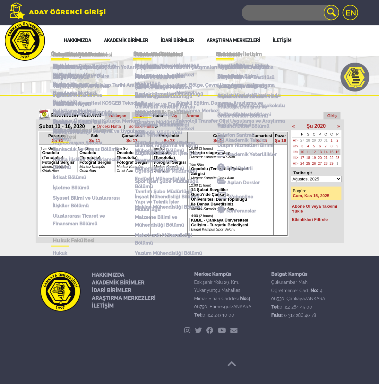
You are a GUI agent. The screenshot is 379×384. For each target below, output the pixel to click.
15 (331, 152)
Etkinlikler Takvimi (76, 115)
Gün (139, 115)
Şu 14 (219, 140)
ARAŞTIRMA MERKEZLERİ (124, 298)
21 (326, 158)
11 (308, 152)
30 (320, 140)
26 (314, 163)
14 (326, 152)
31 (326, 140)
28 (308, 140)
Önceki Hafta (109, 126)
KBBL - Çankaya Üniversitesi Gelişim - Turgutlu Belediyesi (219, 222)
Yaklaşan (117, 115)
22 (331, 158)
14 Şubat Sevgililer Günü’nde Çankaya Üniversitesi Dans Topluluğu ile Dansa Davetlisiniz (219, 196)
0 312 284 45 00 (296, 307)
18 (308, 158)
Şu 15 (261, 140)
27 (302, 140)
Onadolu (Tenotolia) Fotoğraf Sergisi (58, 157)
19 (314, 158)
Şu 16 (280, 140)
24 (302, 163)
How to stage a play (210, 152)
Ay (174, 115)
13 (320, 152)
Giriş (332, 115)
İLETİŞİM (103, 306)
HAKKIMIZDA (108, 275)
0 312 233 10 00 (218, 315)
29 (314, 140)
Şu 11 (94, 140)
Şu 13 (169, 140)
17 (302, 158)
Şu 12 (132, 140)
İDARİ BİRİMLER (111, 290)
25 (308, 163)
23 (337, 158)
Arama (192, 115)
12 (314, 152)
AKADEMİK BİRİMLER (118, 283)
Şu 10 (57, 140)
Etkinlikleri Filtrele (310, 219)
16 (337, 152)
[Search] (290, 13)
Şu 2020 (316, 126)
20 (320, 158)
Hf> (295, 140)
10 (302, 152)
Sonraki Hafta (141, 126)
